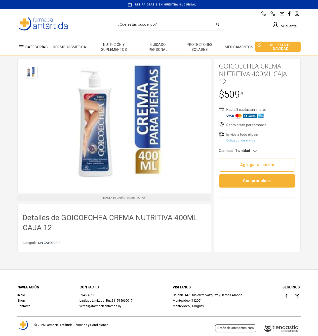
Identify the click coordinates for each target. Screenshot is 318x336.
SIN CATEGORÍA (49, 243)
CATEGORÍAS (36, 47)
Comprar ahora (257, 180)
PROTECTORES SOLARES (200, 47)
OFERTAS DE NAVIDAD (281, 47)
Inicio (21, 295)
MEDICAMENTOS (239, 47)
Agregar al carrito (257, 164)
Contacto (24, 306)
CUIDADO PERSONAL (158, 47)
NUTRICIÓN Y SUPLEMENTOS (114, 47)
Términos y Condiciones (91, 325)
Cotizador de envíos (240, 140)
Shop (21, 300)
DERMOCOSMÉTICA (69, 47)
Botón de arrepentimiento (235, 328)
